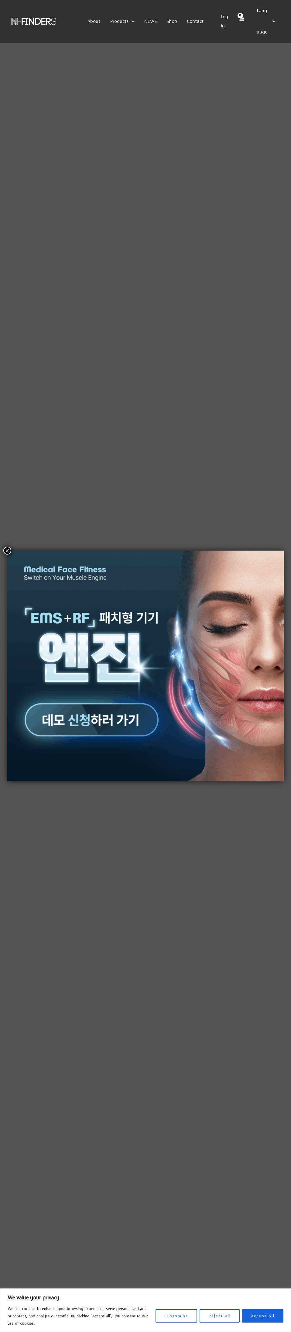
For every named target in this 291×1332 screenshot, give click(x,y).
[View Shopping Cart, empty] (241, 21)
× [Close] (7, 551)
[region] (145, 1310)
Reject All (219, 1315)
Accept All (263, 1315)
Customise (176, 1315)
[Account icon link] (226, 21)
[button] (131, 21)
